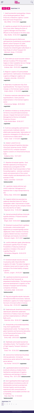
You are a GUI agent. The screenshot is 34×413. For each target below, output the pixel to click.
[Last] (16, 404)
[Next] (14, 404)
